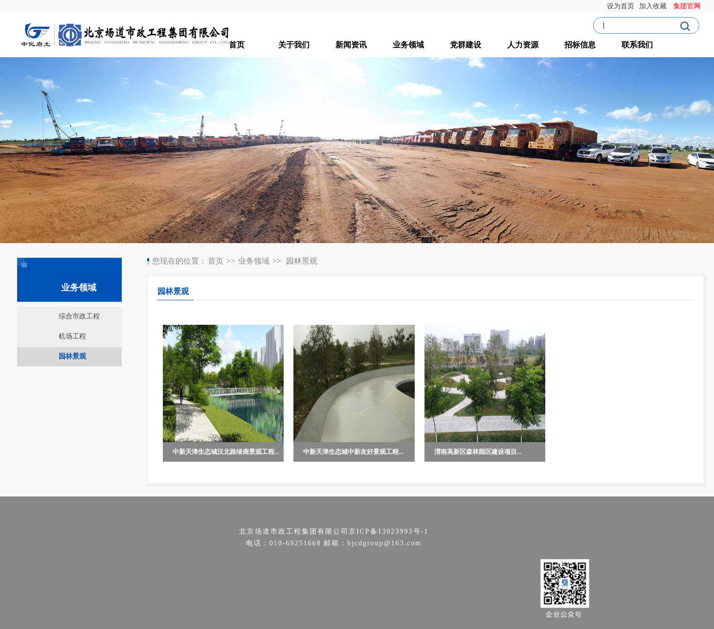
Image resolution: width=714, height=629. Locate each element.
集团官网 (688, 6)
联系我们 (637, 45)
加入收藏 (655, 6)
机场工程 (72, 336)
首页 (237, 45)
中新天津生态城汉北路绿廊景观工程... (226, 451)
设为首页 (622, 6)
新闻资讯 (351, 45)
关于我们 (294, 45)
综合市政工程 (79, 316)
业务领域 (408, 45)
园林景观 (72, 356)
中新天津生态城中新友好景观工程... (353, 451)
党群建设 (465, 45)
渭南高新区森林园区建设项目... (478, 451)
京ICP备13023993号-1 (388, 531)
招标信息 (580, 45)
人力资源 (522, 45)
